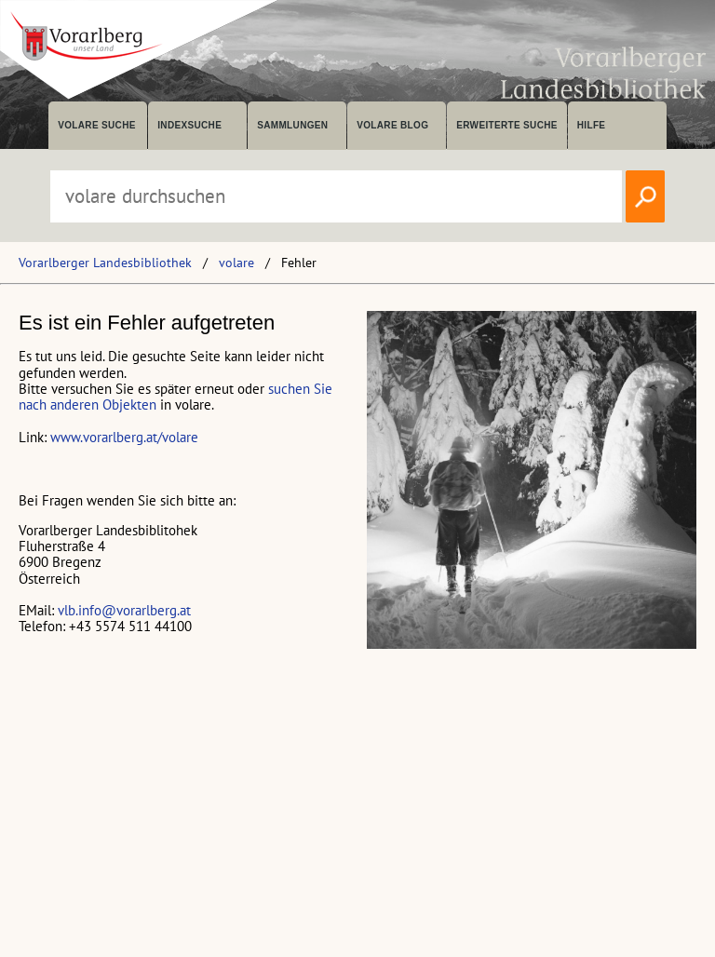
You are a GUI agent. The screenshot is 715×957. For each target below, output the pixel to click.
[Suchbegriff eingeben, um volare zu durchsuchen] (336, 196)
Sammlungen (292, 125)
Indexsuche (189, 125)
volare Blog (392, 125)
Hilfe (591, 125)
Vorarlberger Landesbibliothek (105, 262)
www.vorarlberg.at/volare (124, 437)
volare (236, 262)
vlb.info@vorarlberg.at (124, 610)
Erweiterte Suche (507, 125)
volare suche (97, 125)
